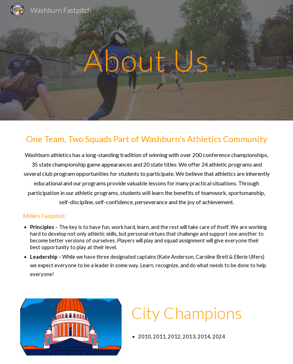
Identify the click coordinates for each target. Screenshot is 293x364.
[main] (146, 60)
